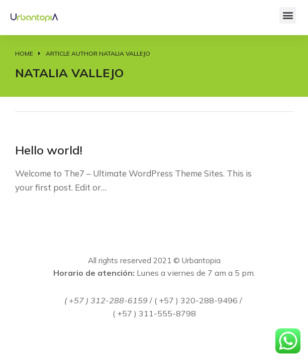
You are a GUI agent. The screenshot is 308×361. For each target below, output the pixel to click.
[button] (287, 15)
